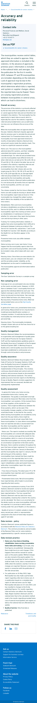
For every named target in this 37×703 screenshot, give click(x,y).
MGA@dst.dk (7, 40)
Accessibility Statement (11, 682)
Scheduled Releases (10, 668)
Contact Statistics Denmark (12, 652)
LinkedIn (6, 693)
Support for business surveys (13, 654)
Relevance (4, 613)
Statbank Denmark (9, 665)
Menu (34, 4)
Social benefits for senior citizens (21, 9)
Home (3, 9)
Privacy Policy (8, 676)
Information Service (10, 657)
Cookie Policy (7, 679)
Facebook (6, 690)
